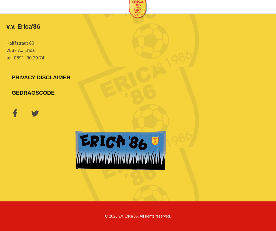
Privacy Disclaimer (41, 77)
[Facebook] (15, 113)
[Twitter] (35, 113)
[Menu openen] (271, 6)
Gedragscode (33, 93)
